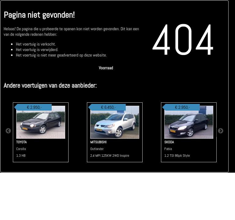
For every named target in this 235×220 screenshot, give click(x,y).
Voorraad (106, 68)
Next (220, 132)
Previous (8, 132)
